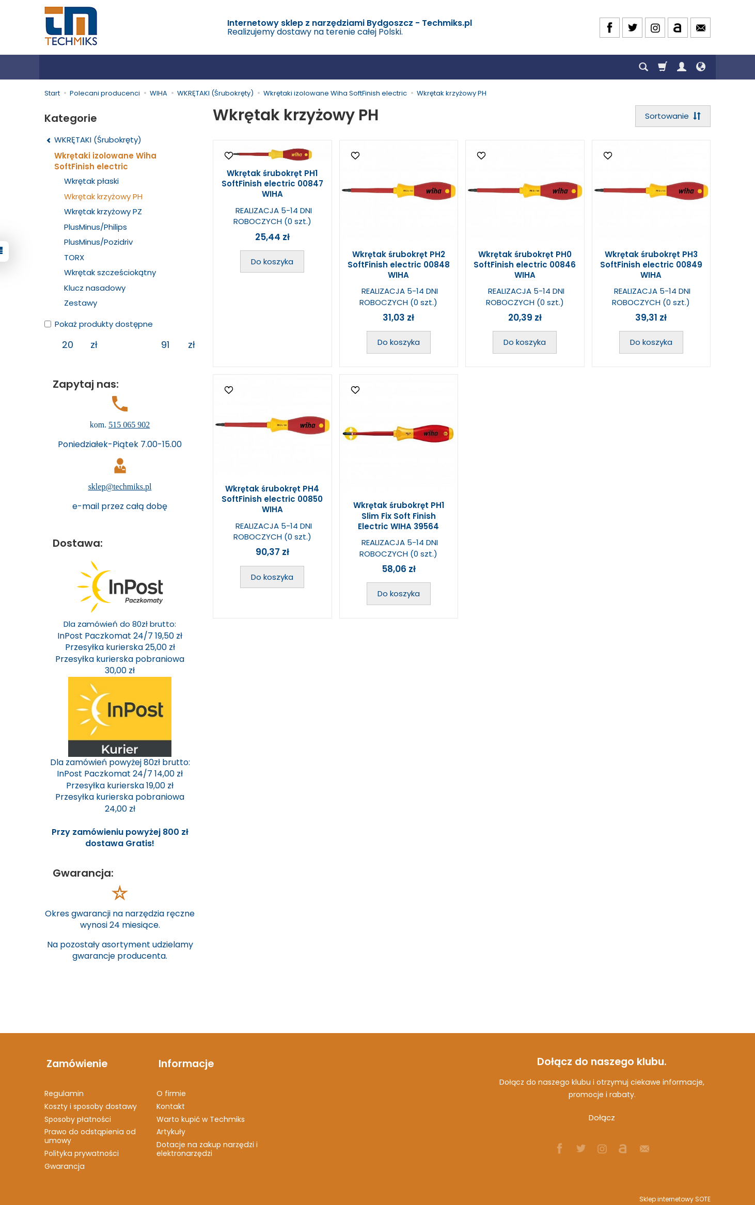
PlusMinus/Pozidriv (98, 241)
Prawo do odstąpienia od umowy (90, 1131)
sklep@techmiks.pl (120, 486)
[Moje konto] (681, 67)
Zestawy (80, 302)
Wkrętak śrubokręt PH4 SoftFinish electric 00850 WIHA (272, 500)
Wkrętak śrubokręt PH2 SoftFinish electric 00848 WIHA (399, 265)
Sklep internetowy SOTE (675, 1194)
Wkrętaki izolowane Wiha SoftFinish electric (105, 161)
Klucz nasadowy (94, 287)
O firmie (171, 1089)
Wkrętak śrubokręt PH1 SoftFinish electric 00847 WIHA (272, 185)
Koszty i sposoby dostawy (90, 1102)
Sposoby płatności (77, 1114)
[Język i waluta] (701, 67)
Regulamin (64, 1089)
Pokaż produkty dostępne (98, 324)
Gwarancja (64, 1161)
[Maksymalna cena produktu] (165, 345)
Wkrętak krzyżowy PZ (103, 211)
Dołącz (602, 1117)
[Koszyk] (662, 67)
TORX (74, 257)
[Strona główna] (71, 26)
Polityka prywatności (81, 1149)
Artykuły (170, 1127)
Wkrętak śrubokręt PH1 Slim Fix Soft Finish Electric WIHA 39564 (398, 517)
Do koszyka (272, 262)
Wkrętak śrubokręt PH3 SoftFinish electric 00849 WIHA (651, 265)
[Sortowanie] (672, 116)
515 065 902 (129, 424)
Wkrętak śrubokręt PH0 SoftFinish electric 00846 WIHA (525, 265)
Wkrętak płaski (91, 181)
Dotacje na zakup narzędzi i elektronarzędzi (207, 1144)
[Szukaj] (643, 67)
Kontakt (170, 1102)
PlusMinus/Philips (95, 226)
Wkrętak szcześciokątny (110, 272)
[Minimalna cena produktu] (67, 345)
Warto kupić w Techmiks (200, 1114)
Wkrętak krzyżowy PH (103, 196)
